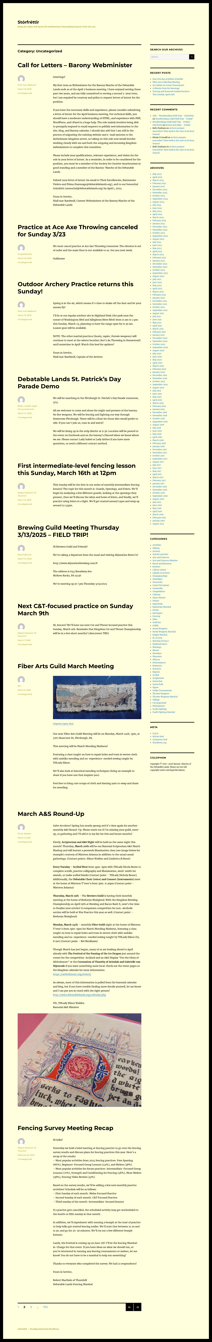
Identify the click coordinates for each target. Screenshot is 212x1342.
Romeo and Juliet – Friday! (178, 125)
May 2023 (157, 248)
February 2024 (159, 220)
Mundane (157, 653)
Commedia (158, 588)
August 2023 (158, 239)
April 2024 (157, 214)
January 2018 (159, 446)
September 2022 (160, 273)
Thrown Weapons (161, 693)
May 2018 (157, 434)
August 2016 (158, 499)
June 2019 (157, 394)
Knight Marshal (160, 635)
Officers (156, 659)
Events (156, 610)
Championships (160, 576)
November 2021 (160, 304)
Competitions (159, 591)
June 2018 (157, 431)
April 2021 (157, 326)
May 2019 (157, 397)
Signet (156, 687)
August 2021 (158, 313)
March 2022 (158, 291)
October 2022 (159, 270)
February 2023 (159, 257)
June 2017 (157, 468)
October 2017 (159, 456)
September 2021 (160, 310)
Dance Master (159, 597)
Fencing (156, 616)
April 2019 (157, 400)
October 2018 (159, 418)
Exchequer (158, 613)
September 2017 (160, 459)
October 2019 (159, 381)
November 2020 (160, 341)
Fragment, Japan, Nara (63, 723)
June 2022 (157, 282)
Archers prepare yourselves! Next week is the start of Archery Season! (173, 131)
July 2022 (157, 279)
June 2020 (157, 356)
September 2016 (160, 496)
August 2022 (158, 276)
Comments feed (160, 739)
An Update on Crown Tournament (168, 85)
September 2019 (160, 384)
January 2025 (159, 186)
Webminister (159, 706)
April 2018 (157, 437)
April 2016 (157, 511)
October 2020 (159, 344)
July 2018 (157, 428)
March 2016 (158, 514)
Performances (159, 662)
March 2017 (158, 477)
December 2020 (160, 338)
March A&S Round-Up (51, 813)
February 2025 (159, 183)
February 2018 (159, 443)
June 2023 (157, 245)
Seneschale (158, 684)
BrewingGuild (24, 554)
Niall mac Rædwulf (27, 85)
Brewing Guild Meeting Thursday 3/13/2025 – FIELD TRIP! (68, 531)
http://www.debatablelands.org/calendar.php (79, 994)
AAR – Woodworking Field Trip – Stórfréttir (173, 116)
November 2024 (160, 192)
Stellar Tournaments (162, 690)
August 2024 (158, 202)
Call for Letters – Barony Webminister (75, 65)
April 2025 (157, 177)
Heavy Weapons (160, 628)
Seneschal (157, 681)
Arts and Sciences (161, 557)
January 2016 (159, 520)
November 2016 (160, 490)
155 (46, 1307)
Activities (157, 545)
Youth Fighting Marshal (164, 712)
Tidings (156, 700)
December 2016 (160, 486)
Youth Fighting (160, 709)
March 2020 (158, 366)
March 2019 (158, 403)
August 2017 (158, 462)
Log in (155, 733)
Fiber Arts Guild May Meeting (166, 82)
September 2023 (160, 236)
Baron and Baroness (162, 563)
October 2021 (159, 307)
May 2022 (157, 285)
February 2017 (159, 480)
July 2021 (157, 316)
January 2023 (159, 261)
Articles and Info (160, 554)
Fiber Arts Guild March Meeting (66, 666)
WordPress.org (160, 742)
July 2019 (157, 391)
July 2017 (157, 465)
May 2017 (157, 471)
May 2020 (157, 360)
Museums (157, 656)
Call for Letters (159, 570)
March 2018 (158, 440)
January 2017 (159, 483)
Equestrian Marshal (162, 607)
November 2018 (160, 415)
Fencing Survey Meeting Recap (65, 1128)
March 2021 (158, 329)
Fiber (155, 619)
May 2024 (157, 211)
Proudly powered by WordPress (44, 1329)
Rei (19, 686)
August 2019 (158, 387)
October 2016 (159, 493)
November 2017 (160, 452)
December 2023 (160, 226)
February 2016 (159, 517)
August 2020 (158, 350)
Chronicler (158, 582)
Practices (157, 669)
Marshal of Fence (161, 641)
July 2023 (157, 242)
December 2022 (160, 264)
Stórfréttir (28, 22)
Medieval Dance (160, 644)
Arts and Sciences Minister (165, 560)
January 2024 (159, 223)
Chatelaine (157, 579)
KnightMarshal (25, 254)
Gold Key (157, 622)
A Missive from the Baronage (166, 88)
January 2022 (159, 298)
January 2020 (159, 372)
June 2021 (157, 319)
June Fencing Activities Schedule (168, 79)
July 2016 (157, 502)
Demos (156, 601)
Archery (156, 551)
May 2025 (157, 174)
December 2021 (160, 301)
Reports (156, 672)
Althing (156, 548)
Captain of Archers (161, 573)
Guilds (156, 625)
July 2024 (157, 205)
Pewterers (157, 666)
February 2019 (159, 406)
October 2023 (159, 233)
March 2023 (158, 254)
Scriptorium (158, 678)
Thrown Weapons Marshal (165, 696)
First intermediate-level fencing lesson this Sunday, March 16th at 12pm (77, 469)
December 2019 (160, 375)
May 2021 (157, 322)
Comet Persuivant (161, 585)
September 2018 (160, 421)
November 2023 (160, 230)
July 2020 (157, 353)
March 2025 (158, 180)
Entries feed (158, 736)
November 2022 (160, 267)
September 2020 (160, 347)
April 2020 (157, 363)
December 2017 (160, 449)
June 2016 (157, 505)
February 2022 (159, 295)
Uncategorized (25, 93)
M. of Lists (157, 638)
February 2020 (159, 369)
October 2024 (159, 196)
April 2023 (157, 251)
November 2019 (160, 378)
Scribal (156, 675)
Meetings (157, 647)
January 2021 (159, 335)
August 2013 (158, 524)
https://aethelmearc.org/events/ (72, 974)
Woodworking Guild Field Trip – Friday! (174, 119)
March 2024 (158, 217)
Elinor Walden (24, 833)
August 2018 (158, 425)
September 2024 (160, 199)
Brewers (156, 566)
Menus (156, 650)
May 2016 (157, 508)
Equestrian (158, 604)
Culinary (156, 594)
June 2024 (157, 208)
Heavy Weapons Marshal (164, 631)
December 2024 (160, 189)
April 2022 (157, 288)
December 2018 (160, 412)
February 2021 (159, 332)
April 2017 (157, 474)
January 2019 (159, 409)
